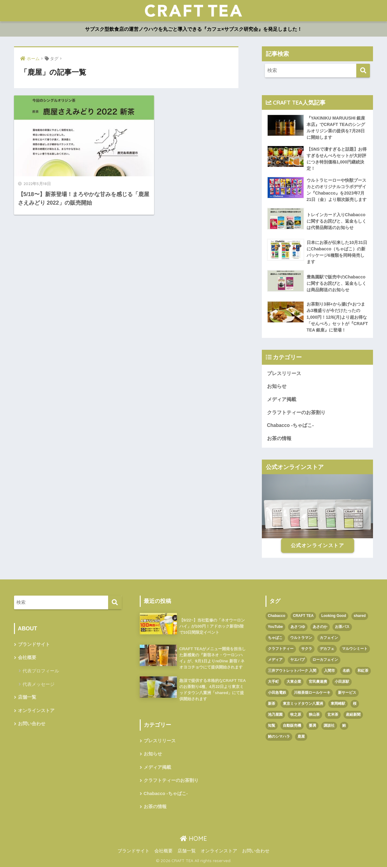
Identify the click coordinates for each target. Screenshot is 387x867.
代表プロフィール (41, 670)
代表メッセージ (39, 684)
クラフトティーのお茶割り (296, 412)
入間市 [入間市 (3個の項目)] (329, 670)
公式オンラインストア (317, 545)
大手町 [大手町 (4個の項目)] (273, 681)
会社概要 (27, 657)
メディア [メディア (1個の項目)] (275, 659)
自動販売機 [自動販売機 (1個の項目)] (292, 725)
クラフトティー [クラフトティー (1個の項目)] (281, 649)
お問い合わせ (31, 723)
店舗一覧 (27, 697)
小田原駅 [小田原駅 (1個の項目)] (342, 681)
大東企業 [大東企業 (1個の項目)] (294, 681)
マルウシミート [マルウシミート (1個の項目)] (355, 649)
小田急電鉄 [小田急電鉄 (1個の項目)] (277, 692)
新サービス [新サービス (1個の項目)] (347, 692)
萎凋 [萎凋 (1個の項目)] (312, 725)
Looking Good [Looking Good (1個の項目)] (333, 616)
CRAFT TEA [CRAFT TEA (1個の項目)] (303, 616)
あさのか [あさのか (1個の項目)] (320, 627)
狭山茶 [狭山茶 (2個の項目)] (314, 714)
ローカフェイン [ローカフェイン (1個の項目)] (325, 659)
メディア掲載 (281, 399)
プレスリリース (284, 373)
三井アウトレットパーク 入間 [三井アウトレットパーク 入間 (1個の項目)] (292, 670)
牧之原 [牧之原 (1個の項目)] (295, 714)
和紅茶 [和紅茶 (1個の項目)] (362, 670)
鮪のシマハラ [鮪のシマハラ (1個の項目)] (279, 736)
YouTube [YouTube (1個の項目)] (275, 627)
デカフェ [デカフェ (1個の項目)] (327, 649)
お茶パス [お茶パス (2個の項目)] (342, 627)
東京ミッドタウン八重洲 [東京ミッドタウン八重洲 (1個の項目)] (303, 703)
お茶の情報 (279, 438)
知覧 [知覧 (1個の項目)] (271, 725)
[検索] (363, 70)
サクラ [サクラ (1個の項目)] (306, 649)
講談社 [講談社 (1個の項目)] (329, 725)
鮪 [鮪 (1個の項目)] (344, 725)
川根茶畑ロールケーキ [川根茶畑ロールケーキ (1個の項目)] (312, 692)
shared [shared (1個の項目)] (360, 616)
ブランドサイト (34, 644)
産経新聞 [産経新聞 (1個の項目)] (353, 714)
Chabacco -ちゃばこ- (290, 425)
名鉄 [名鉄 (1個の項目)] (346, 670)
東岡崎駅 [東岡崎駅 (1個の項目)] (338, 703)
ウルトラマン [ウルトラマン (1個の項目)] (301, 638)
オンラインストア (36, 710)
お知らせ (277, 386)
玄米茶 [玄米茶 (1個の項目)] (332, 714)
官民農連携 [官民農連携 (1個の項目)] (318, 681)
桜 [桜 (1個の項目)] (355, 703)
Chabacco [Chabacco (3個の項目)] (276, 616)
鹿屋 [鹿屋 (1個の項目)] (301, 736)
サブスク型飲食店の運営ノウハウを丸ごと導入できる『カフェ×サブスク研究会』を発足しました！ (193, 29)
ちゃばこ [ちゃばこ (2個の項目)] (275, 638)
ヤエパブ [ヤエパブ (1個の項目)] (297, 659)
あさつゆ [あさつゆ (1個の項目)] (297, 627)
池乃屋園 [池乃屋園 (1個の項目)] (275, 714)
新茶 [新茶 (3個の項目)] (271, 703)
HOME (193, 838)
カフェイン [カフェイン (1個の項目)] (329, 638)
